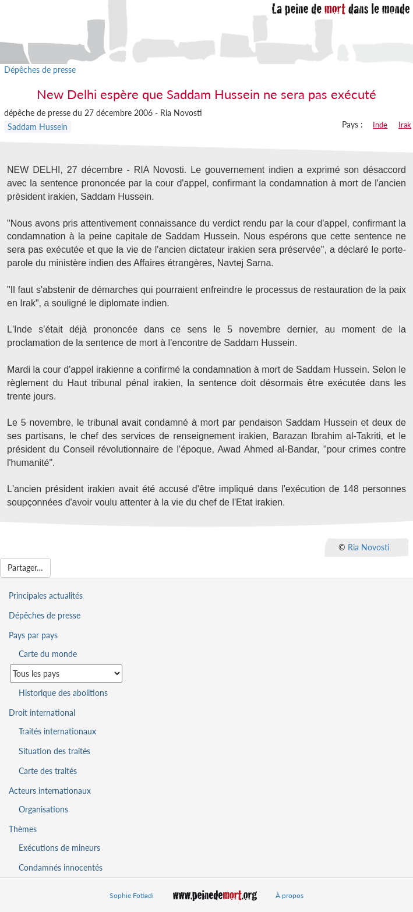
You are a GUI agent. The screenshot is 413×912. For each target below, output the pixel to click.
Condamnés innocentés (61, 867)
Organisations (43, 809)
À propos (289, 895)
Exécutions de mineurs (59, 848)
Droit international (42, 712)
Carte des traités (48, 771)
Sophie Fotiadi (132, 895)
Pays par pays (33, 635)
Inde (380, 124)
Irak (404, 124)
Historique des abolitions (63, 693)
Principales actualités (46, 595)
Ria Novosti (369, 547)
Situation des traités (54, 751)
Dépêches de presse (40, 70)
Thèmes (23, 829)
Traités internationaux (57, 731)
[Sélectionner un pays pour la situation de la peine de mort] (66, 673)
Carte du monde (48, 654)
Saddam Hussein (38, 127)
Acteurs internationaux (50, 791)
